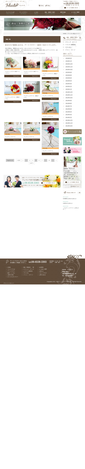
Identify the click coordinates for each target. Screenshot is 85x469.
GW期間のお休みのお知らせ (69, 198)
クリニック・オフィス (28, 269)
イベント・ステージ (28, 274)
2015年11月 (69, 66)
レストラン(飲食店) (28, 271)
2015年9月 (69, 72)
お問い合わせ (42, 274)
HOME (64, 33)
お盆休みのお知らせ (67, 203)
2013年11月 (69, 123)
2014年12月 (69, 92)
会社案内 (41, 267)
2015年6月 (69, 78)
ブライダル (26, 273)
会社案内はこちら (75, 186)
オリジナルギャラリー (12, 276)
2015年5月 (69, 81)
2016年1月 (69, 61)
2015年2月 (69, 86)
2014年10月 (69, 97)
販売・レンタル (11, 273)
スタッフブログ (43, 273)
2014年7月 (69, 106)
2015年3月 (69, 83)
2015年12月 (69, 64)
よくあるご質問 (43, 269)
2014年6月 (69, 109)
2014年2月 (69, 117)
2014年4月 (69, 114)
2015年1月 (69, 89)
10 (49, 160)
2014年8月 (69, 103)
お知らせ (41, 271)
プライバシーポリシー (8, 283)
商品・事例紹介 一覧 (28, 267)
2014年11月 (69, 95)
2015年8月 (69, 75)
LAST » (32, 163)
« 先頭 (18, 160)
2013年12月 (69, 120)
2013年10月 (69, 126)
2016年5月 (69, 58)
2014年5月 (69, 112)
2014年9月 (69, 100)
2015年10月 (69, 69)
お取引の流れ (10, 274)
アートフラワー (11, 271)
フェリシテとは (11, 269)
